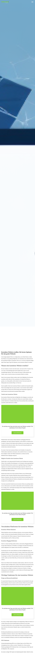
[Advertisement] (17, 336)
